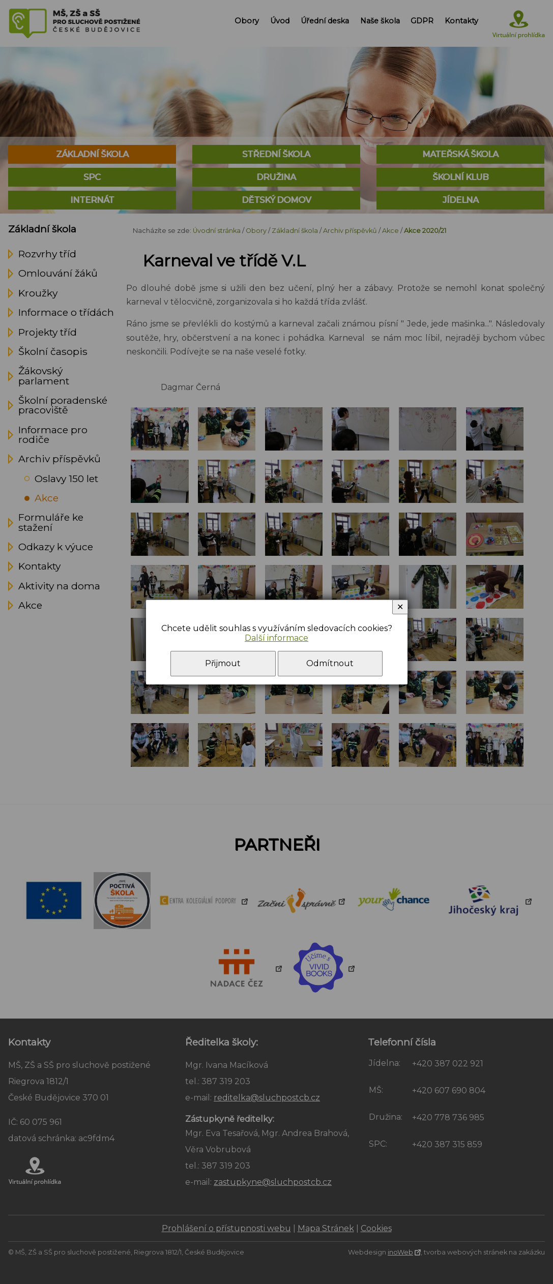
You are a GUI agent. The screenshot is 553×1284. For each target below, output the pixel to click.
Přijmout (223, 663)
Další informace (276, 638)
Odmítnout (330, 663)
